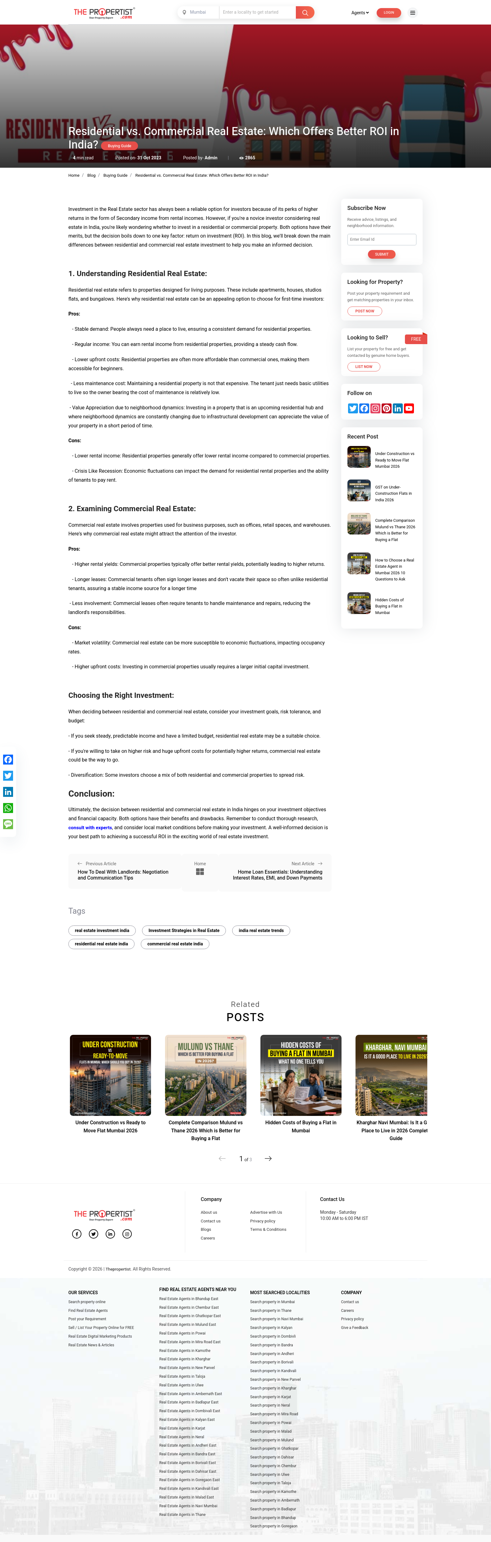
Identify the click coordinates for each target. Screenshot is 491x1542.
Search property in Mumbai (272, 1308)
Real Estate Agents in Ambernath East (190, 1406)
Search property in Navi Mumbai (276, 1326)
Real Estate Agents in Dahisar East (187, 1488)
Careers (208, 1244)
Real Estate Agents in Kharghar (185, 1369)
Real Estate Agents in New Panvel (187, 1378)
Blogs (206, 1234)
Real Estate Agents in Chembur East (189, 1314)
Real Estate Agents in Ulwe (181, 1396)
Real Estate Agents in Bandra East (187, 1470)
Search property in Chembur (273, 1482)
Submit (382, 254)
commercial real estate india (175, 947)
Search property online (87, 1308)
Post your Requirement (87, 1326)
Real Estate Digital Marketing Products (100, 1345)
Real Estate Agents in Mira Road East (190, 1350)
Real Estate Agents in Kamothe (185, 1360)
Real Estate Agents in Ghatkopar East (190, 1323)
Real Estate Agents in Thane (182, 1534)
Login (388, 12)
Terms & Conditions (269, 1234)
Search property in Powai (270, 1437)
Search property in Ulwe (269, 1491)
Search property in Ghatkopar (274, 1464)
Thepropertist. (119, 1275)
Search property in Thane (270, 1317)
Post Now (365, 311)
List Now (364, 366)
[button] (266, 1161)
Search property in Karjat (270, 1409)
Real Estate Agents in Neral (181, 1452)
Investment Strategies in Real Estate (184, 933)
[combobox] (198, 12)
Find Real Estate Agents (88, 1317)
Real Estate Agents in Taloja (182, 1387)
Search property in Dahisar (272, 1473)
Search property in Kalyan (271, 1335)
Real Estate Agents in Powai (182, 1341)
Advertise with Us (267, 1216)
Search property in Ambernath (275, 1519)
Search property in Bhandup (273, 1537)
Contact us (211, 1225)
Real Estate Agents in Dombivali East (189, 1424)
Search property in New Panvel (275, 1391)
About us (209, 1216)
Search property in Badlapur (273, 1528)
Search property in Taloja (270, 1501)
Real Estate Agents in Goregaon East (189, 1498)
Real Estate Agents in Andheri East (188, 1461)
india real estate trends (261, 933)
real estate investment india (102, 933)
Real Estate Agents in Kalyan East (187, 1433)
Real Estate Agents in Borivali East (187, 1479)
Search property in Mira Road (274, 1427)
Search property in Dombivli (273, 1345)
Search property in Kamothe (273, 1510)
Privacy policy (263, 1225)
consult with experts (91, 827)
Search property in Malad (270, 1446)
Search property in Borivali (272, 1372)
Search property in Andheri (272, 1363)
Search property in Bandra (271, 1354)
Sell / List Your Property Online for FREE (101, 1335)
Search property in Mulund (272, 1455)
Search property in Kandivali (273, 1381)
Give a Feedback (355, 1335)
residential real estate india (101, 947)
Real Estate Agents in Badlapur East (188, 1415)
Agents (358, 12)
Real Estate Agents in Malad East (186, 1516)
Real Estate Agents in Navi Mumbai (188, 1525)
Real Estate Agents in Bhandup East (188, 1305)
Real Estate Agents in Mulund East (187, 1332)
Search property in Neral (270, 1418)
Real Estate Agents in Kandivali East (189, 1507)
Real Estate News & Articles (91, 1354)
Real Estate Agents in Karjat (182, 1442)
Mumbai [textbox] (197, 12)
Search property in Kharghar (273, 1400)
